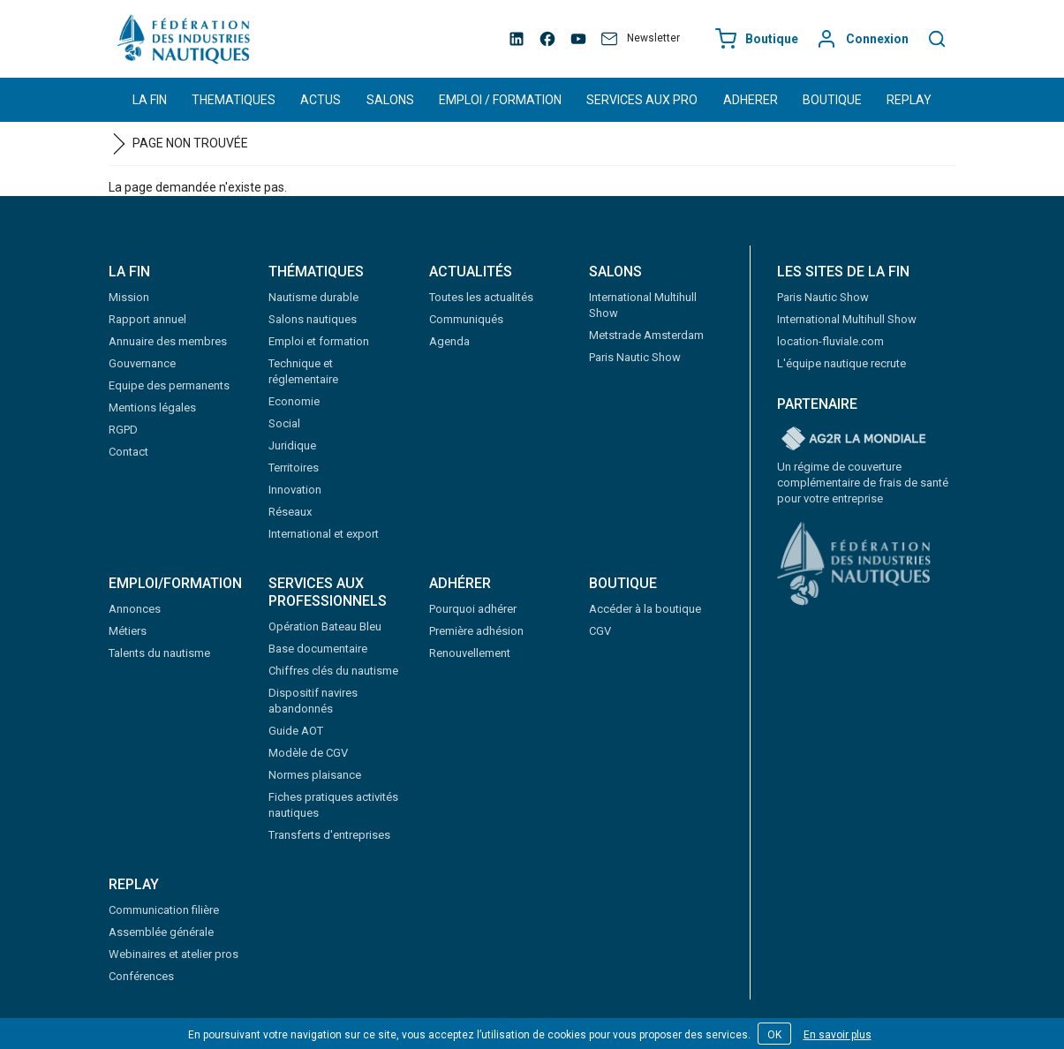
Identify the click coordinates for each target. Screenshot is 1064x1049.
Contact (128, 451)
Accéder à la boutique (645, 608)
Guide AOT (295, 730)
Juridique (292, 445)
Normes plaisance (314, 774)
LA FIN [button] (149, 100)
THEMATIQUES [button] (233, 100)
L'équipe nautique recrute (841, 363)
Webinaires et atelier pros (173, 954)
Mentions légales (152, 407)
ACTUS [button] (320, 100)
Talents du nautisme (159, 653)
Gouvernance (142, 363)
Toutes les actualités (481, 297)
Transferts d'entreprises (329, 834)
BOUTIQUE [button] (832, 100)
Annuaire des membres (168, 341)
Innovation (294, 489)
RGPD (123, 429)
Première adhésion (476, 631)
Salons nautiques (312, 319)
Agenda (449, 341)
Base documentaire (317, 648)
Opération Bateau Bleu (324, 626)
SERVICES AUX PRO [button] (642, 100)
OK (774, 1035)
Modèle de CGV (308, 752)
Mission (129, 297)
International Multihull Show (847, 319)
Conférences (141, 976)
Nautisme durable (313, 297)
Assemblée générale (161, 932)
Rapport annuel (147, 319)
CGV (600, 631)
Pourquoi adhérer (473, 608)
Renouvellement (469, 653)
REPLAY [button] (909, 100)
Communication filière (164, 910)
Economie (294, 401)
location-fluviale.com (830, 341)
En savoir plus (838, 1035)
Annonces (135, 608)
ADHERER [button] (750, 100)
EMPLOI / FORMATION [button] (500, 100)
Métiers (128, 631)
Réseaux (290, 511)
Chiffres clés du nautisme (333, 670)
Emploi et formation (318, 341)
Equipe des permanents (169, 385)
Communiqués (466, 319)
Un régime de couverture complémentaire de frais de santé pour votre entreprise (862, 482)
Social (284, 423)
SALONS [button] (390, 100)
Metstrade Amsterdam (646, 335)
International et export (323, 533)
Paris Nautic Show (635, 357)
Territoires (293, 467)
